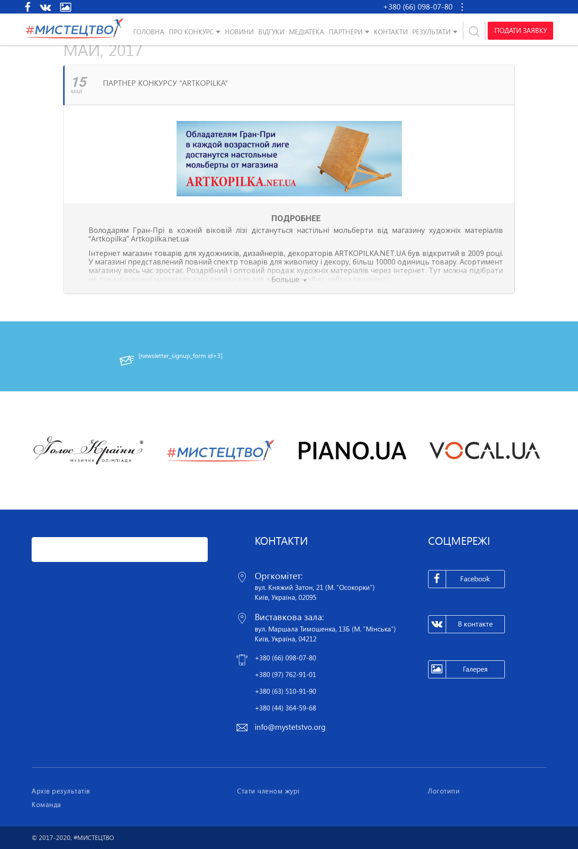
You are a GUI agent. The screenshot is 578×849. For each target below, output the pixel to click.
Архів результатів (61, 790)
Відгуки (271, 31)
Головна (148, 31)
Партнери (346, 31)
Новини (239, 31)
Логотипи (444, 790)
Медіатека (306, 31)
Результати (431, 31)
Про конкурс (191, 31)
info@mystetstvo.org (290, 727)
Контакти (391, 31)
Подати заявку (520, 30)
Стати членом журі (268, 790)
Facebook (459, 579)
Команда (46, 804)
